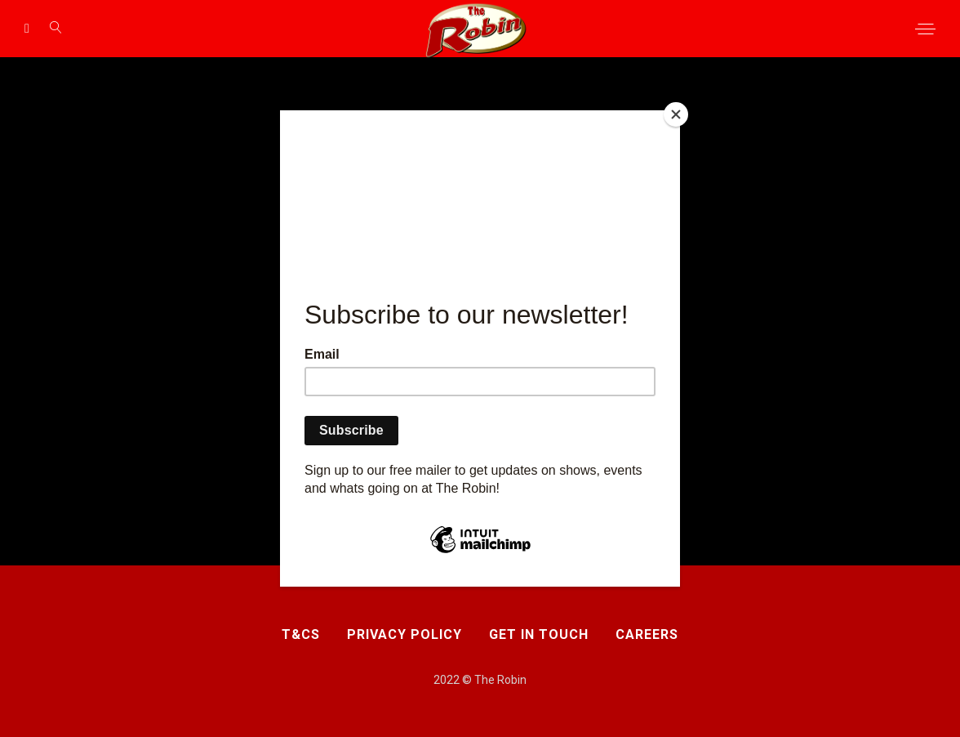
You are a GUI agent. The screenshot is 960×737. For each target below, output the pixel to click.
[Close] (676, 114)
